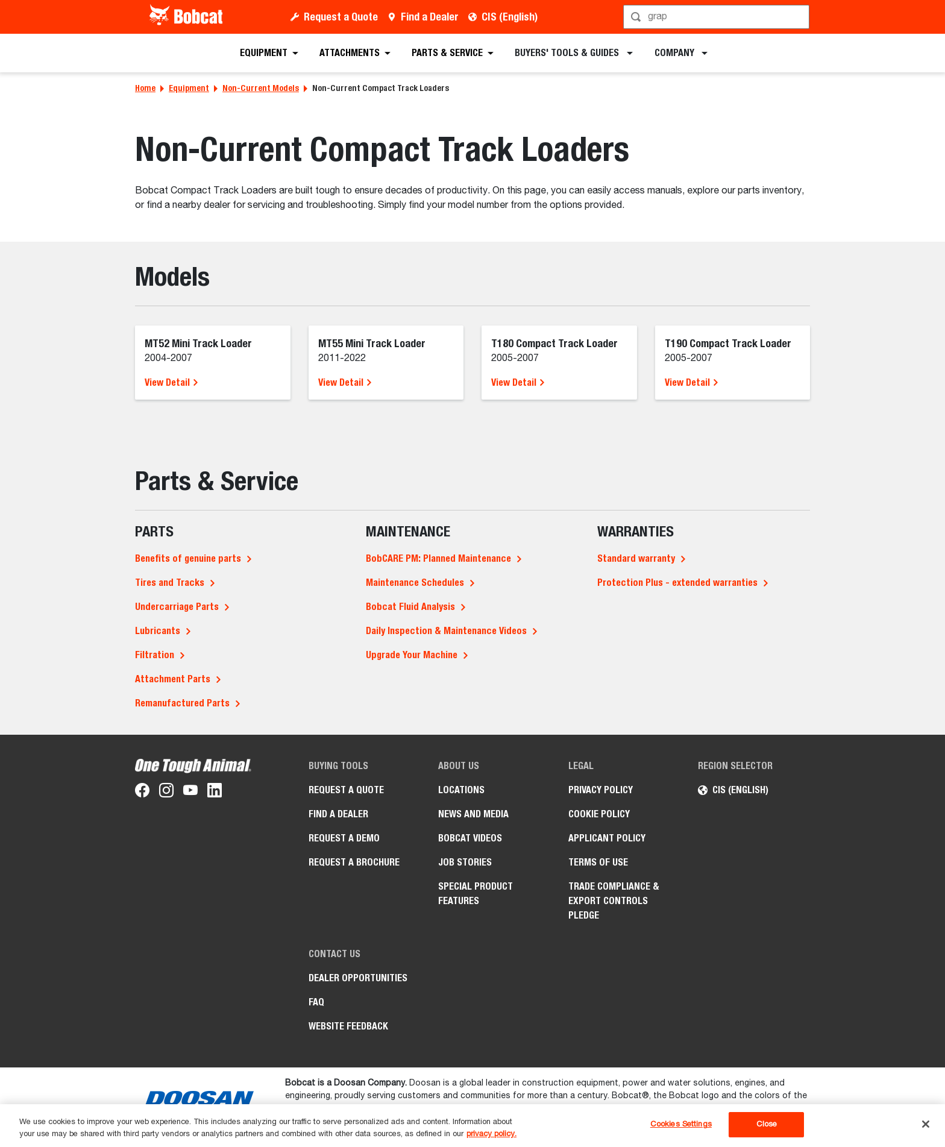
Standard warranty (636, 558)
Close (766, 1124)
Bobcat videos (470, 838)
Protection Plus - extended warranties (677, 582)
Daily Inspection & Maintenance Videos (446, 630)
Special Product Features (475, 894)
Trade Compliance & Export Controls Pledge (613, 901)
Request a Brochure (354, 862)
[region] (472, 1125)
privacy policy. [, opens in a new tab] (491, 1134)
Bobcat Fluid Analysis (410, 606)
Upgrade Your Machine (411, 655)
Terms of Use (598, 862)
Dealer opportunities (358, 978)
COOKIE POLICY (599, 814)
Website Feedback (348, 1026)
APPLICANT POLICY (606, 838)
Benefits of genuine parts (188, 558)
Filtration (154, 655)
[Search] (717, 16)
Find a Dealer (430, 16)
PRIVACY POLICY (600, 790)
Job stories (465, 862)
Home (145, 88)
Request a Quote (341, 16)
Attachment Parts (172, 679)
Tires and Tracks (169, 582)
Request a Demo (344, 838)
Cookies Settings (681, 1124)
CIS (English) (510, 16)
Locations (461, 790)
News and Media (473, 814)
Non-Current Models (260, 88)
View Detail (172, 382)
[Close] (925, 1124)
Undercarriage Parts (177, 606)
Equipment (189, 88)
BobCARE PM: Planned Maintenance (438, 558)
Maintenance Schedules (415, 582)
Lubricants (157, 630)
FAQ (316, 1002)
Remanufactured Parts (182, 703)
